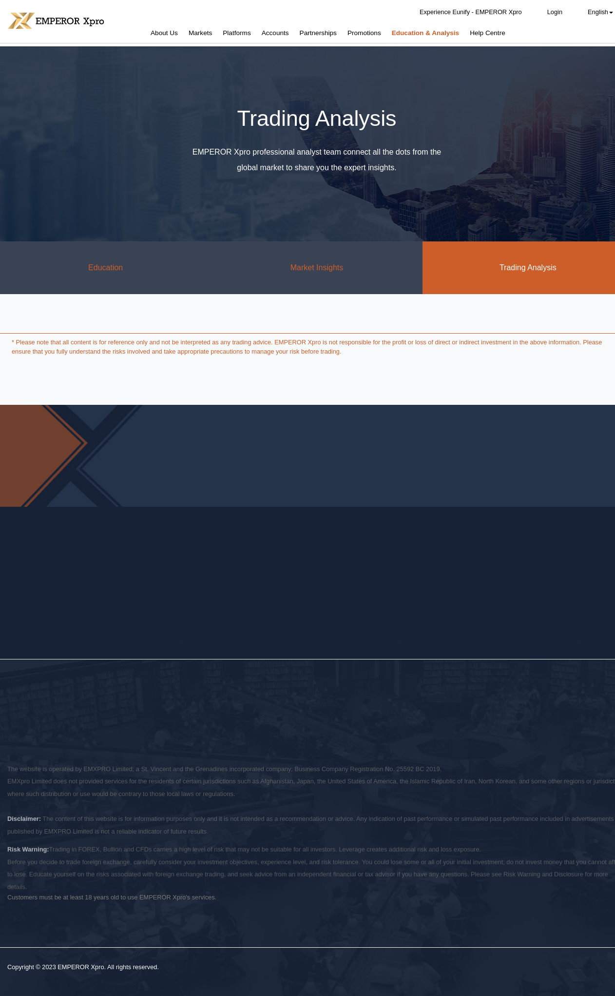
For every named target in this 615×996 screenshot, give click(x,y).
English (600, 12)
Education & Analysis (426, 33)
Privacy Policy (26, 711)
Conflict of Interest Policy (152, 711)
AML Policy (217, 711)
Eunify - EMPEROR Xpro (271, 630)
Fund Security (133, 660)
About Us (164, 33)
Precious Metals (201, 642)
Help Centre (487, 33)
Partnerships (318, 33)
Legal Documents (138, 677)
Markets (200, 33)
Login (554, 12)
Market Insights (316, 267)
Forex (187, 625)
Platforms (236, 33)
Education (105, 267)
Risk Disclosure (82, 711)
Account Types (328, 625)
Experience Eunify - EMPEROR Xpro (471, 12)
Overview (126, 625)
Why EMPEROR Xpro (144, 642)
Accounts (275, 33)
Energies (191, 660)
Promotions (364, 33)
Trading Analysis (526, 660)
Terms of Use (265, 711)
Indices (189, 677)
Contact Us (129, 694)
